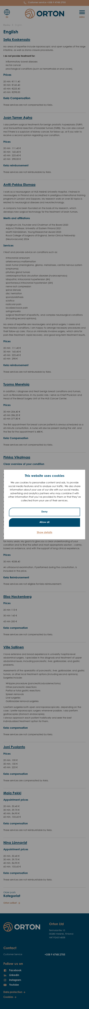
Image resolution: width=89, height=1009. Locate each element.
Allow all (44, 522)
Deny (44, 512)
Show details (44, 532)
